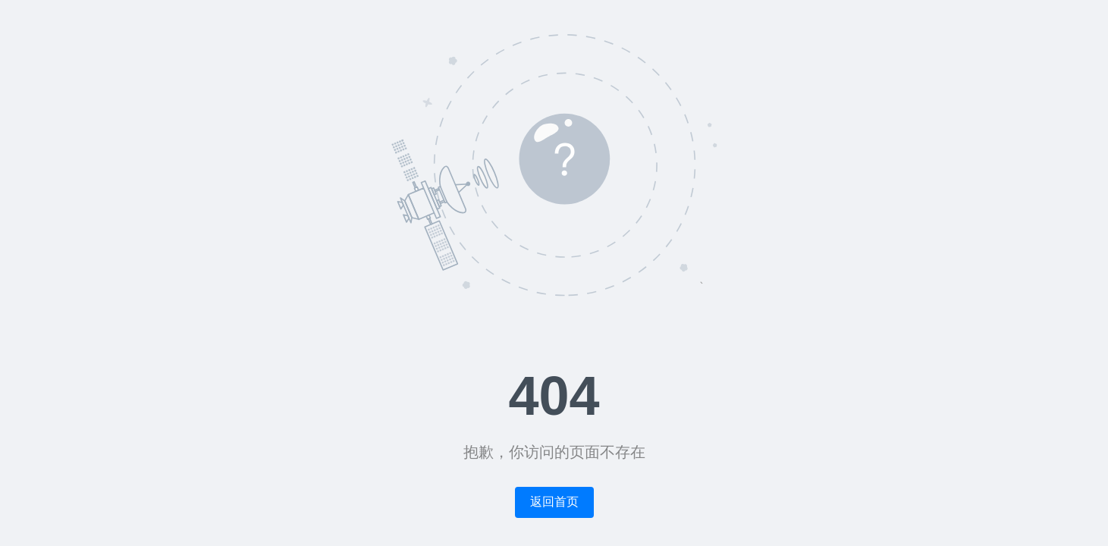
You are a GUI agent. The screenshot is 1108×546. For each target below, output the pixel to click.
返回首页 (554, 501)
